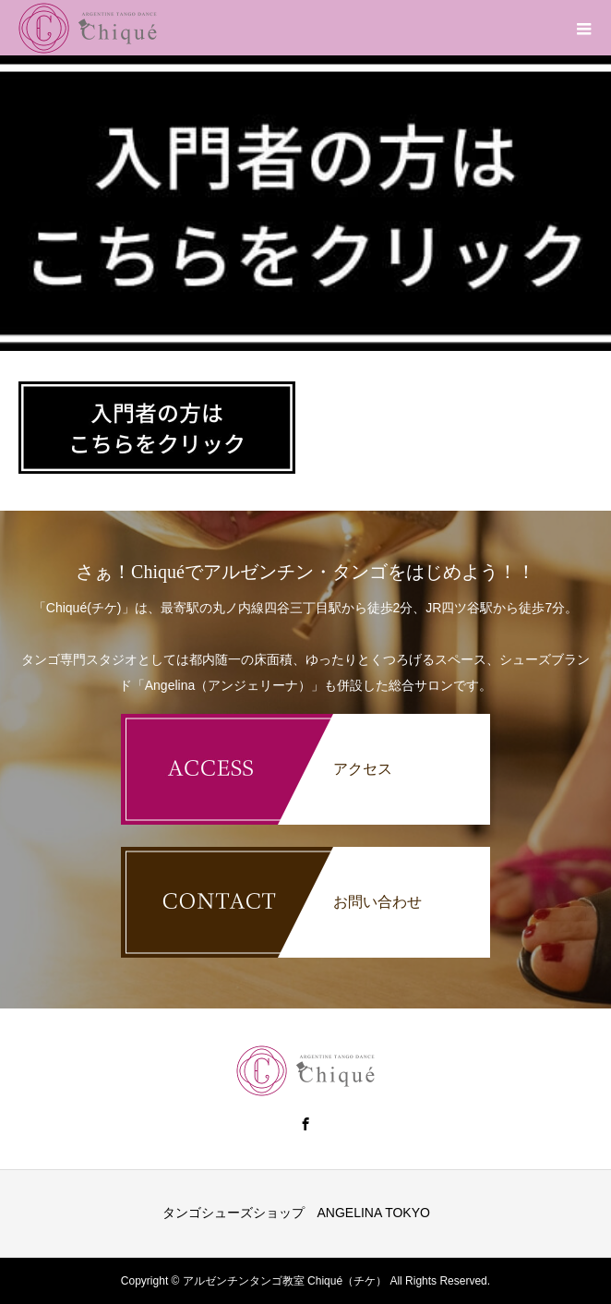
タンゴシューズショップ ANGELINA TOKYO (296, 1212)
